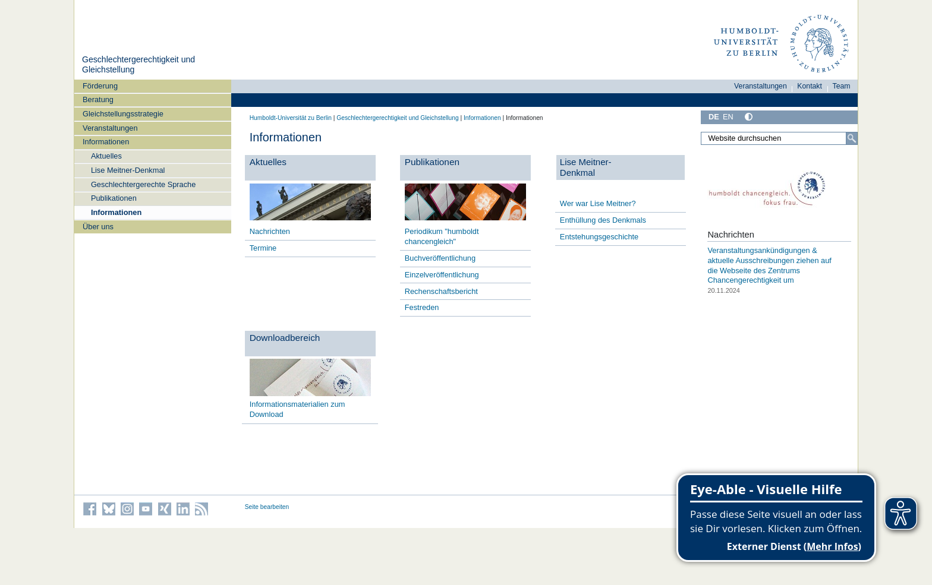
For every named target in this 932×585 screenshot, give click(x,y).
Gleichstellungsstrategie (123, 113)
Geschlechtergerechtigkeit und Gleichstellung (397, 118)
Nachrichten (270, 231)
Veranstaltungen (110, 128)
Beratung (98, 99)
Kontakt (809, 86)
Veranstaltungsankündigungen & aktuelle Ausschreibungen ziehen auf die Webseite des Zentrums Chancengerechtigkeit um (769, 265)
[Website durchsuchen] (779, 138)
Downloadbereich (285, 338)
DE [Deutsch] (714, 116)
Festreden (422, 307)
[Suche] (852, 138)
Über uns (98, 226)
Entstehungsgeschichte (599, 236)
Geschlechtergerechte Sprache (143, 184)
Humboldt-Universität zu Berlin (291, 118)
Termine (263, 248)
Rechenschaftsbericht (441, 291)
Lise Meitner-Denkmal (128, 170)
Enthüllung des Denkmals (603, 220)
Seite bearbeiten (267, 507)
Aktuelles (106, 155)
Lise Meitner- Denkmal (586, 167)
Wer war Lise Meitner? (598, 203)
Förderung (100, 85)
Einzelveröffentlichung (442, 274)
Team (842, 86)
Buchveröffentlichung (440, 258)
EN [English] (728, 116)
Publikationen (114, 198)
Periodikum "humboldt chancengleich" (442, 236)
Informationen (106, 141)
